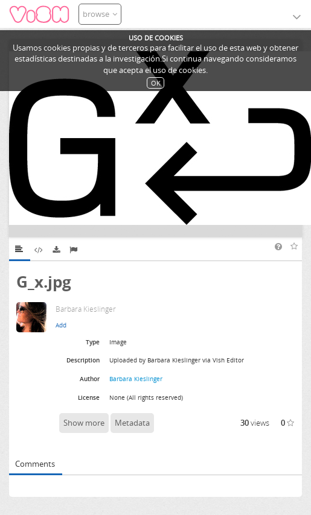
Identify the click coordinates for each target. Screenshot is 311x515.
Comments (35, 463)
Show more (83, 422)
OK (156, 82)
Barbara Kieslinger (135, 378)
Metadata (132, 422)
